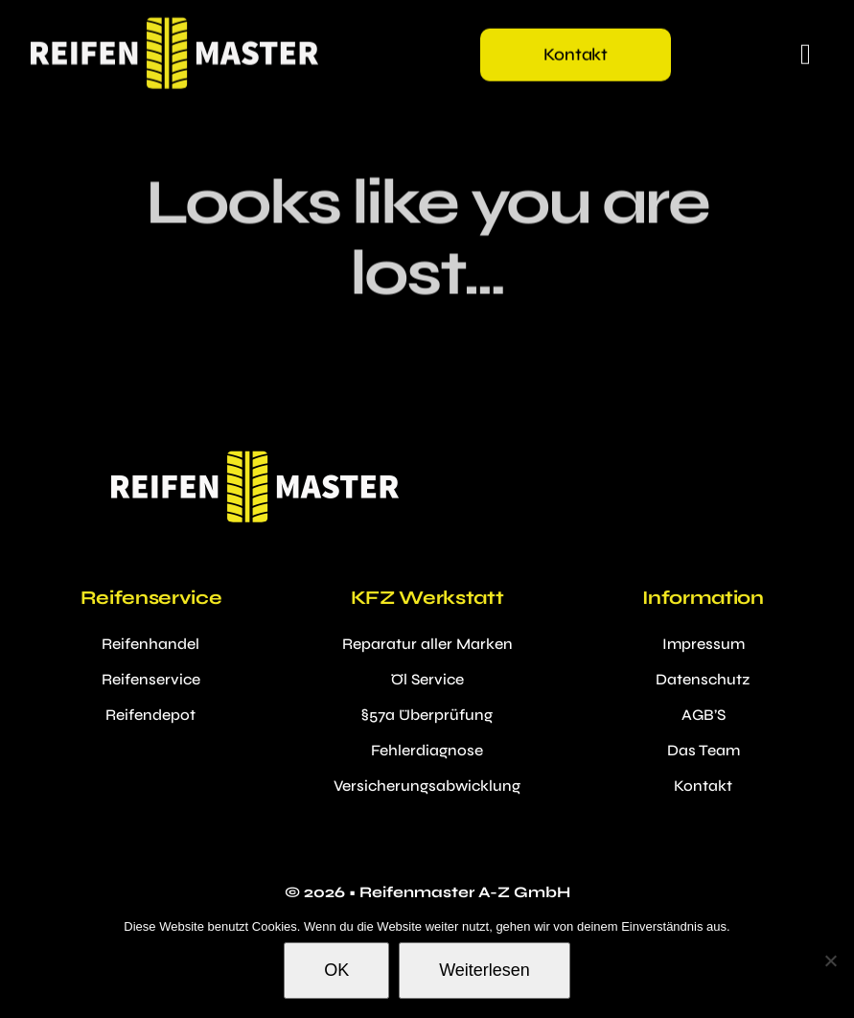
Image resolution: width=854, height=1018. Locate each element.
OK (336, 970)
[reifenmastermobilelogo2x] (174, 24)
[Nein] (830, 960)
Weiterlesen (484, 970)
